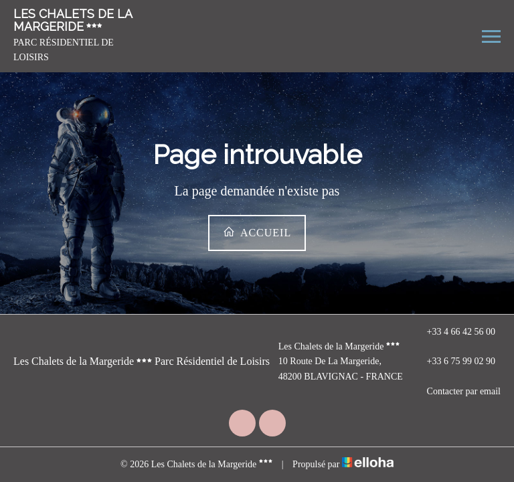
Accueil (257, 232)
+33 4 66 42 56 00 (453, 332)
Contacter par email (456, 392)
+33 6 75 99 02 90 (453, 362)
